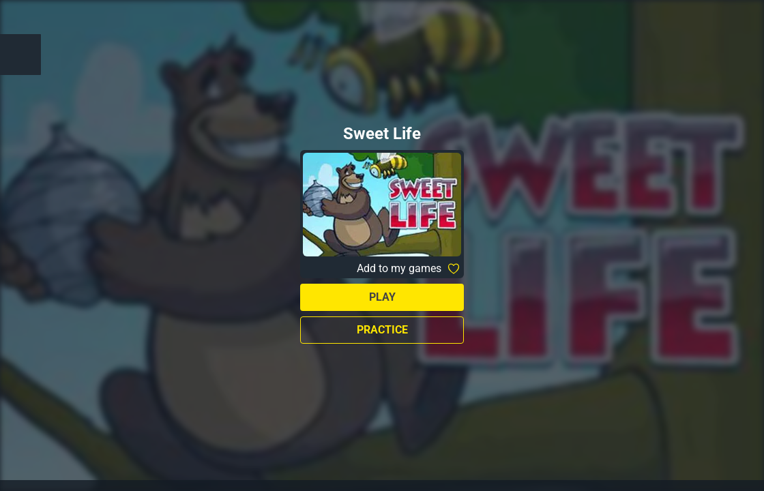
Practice (382, 329)
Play (382, 297)
